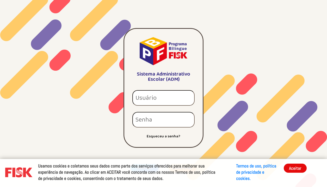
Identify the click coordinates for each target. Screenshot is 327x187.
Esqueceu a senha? (163, 136)
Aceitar (295, 168)
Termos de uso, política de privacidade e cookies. (256, 172)
